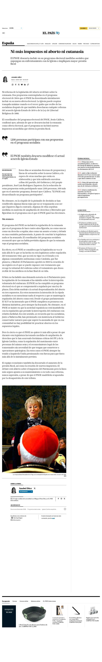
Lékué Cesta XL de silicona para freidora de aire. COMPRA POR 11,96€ (33, 625)
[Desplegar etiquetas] (65, 509)
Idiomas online (35, 601)
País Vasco (86, 43)
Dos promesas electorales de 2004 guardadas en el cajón (9, 176)
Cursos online (24, 601)
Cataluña (54, 43)
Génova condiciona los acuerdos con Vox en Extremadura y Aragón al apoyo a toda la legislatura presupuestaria (89, 193)
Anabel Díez (16, 77)
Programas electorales (33, 509)
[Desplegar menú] (3, 33)
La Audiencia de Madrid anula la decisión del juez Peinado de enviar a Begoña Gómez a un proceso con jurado (89, 233)
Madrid (80, 43)
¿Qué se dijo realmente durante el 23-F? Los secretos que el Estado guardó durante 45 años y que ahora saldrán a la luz (89, 175)
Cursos (15, 601)
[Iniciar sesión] (94, 28)
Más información (16, 520)
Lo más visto (82, 210)
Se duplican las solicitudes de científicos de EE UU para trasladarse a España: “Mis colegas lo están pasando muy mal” (89, 217)
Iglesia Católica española (49, 509)
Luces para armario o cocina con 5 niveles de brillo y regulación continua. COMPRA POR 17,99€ (59, 621)
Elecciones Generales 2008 (18, 509)
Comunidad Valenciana (65, 43)
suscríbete (83, 28)
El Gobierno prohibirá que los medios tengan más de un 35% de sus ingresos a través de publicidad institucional (89, 225)
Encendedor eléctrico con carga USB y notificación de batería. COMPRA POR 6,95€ (75, 620)
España (8, 43)
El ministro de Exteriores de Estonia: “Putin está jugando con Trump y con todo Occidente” (88, 249)
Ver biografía (26, 491)
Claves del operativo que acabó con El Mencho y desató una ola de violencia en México (88, 184)
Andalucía (48, 43)
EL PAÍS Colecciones (49, 601)
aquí (53, 518)
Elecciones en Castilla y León (35, 43)
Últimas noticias (95, 43)
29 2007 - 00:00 (22, 79)
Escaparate (6, 601)
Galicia (75, 43)
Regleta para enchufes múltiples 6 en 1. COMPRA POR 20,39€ (92, 619)
